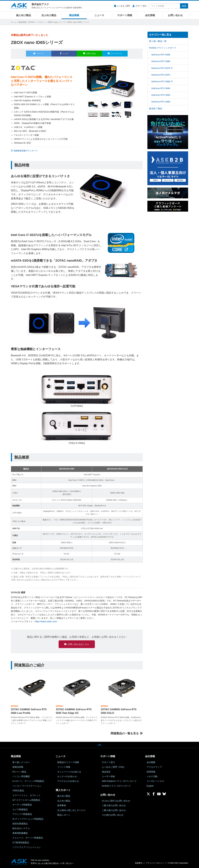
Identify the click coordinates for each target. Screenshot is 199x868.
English (150, 785)
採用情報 (151, 771)
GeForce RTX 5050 (160, 95)
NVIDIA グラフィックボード (162, 48)
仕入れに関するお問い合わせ (116, 800)
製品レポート (63, 815)
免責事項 (138, 863)
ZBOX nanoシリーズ (56, 22)
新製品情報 (17, 767)
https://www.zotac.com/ (46, 620)
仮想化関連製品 (20, 823)
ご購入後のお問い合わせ (114, 810)
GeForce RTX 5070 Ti (162, 68)
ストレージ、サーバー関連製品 (27, 837)
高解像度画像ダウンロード (26, 149)
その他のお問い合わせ (113, 815)
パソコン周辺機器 (21, 776)
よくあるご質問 (123, 6)
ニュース (99, 15)
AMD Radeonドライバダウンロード (119, 781)
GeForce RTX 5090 (160, 54)
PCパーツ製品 (19, 771)
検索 (184, 6)
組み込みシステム (21, 828)
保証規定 (106, 771)
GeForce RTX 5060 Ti (162, 81)
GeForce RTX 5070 (160, 75)
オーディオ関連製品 (22, 804)
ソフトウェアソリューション (26, 847)
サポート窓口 (141, 6)
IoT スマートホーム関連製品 (26, 800)
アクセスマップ (154, 767)
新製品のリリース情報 (68, 762)
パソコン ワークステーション (26, 785)
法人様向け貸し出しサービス (71, 810)
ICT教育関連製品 (20, 842)
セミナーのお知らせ (67, 776)
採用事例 (61, 805)
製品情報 (74, 15)
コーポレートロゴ (155, 781)
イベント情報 (63, 767)
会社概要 (151, 762)
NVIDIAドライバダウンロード (116, 785)
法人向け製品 (48, 15)
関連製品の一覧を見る (125, 733)
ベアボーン (41, 22)
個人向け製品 (23, 15)
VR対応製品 (18, 790)
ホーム (13, 22)
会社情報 (150, 15)
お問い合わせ (175, 15)
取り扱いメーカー (21, 762)
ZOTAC (31, 22)
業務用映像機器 (20, 833)
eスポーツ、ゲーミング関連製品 (28, 781)
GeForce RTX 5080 (160, 61)
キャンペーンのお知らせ (69, 771)
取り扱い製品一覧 (158, 41)
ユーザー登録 (108, 776)
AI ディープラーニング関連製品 (27, 819)
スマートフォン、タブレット (26, 795)
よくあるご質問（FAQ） (114, 767)
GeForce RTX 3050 (160, 101)
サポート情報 (124, 15)
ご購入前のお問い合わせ (114, 805)
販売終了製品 (155, 108)
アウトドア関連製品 (22, 814)
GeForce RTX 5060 (160, 88)
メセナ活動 (152, 776)
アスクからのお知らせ (68, 781)
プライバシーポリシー (155, 863)
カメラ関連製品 (20, 809)
